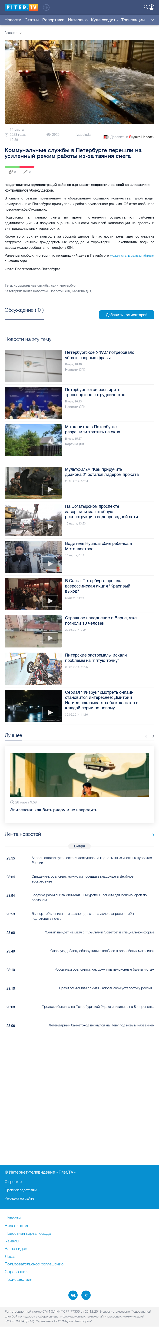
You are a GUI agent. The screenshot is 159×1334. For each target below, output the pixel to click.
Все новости (151, 835)
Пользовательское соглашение (34, 1264)
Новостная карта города (28, 1233)
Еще (151, 20)
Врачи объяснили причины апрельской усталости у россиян (106, 988)
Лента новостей (35, 291)
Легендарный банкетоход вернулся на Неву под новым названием (101, 1025)
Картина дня (81, 291)
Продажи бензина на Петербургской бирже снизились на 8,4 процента (98, 1006)
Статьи (32, 20)
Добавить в (128, 137)
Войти (151, 7)
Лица (9, 1256)
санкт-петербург (64, 286)
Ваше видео (16, 1249)
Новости (13, 20)
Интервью (78, 20)
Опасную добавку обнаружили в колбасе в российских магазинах (102, 951)
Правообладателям (21, 1190)
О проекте (13, 1181)
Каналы (12, 1241)
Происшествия (18, 1279)
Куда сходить (104, 20)
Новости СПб (60, 291)
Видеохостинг (18, 1226)
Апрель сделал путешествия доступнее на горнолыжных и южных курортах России (92, 860)
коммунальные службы (31, 286)
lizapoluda (83, 135)
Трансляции (133, 20)
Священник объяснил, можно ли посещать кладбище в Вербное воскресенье (82, 878)
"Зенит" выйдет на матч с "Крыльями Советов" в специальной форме (99, 932)
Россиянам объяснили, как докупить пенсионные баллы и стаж (104, 969)
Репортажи (53, 20)
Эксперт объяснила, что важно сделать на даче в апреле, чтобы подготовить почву (83, 916)
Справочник (16, 1272)
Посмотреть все (24, 315)
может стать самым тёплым (132, 255)
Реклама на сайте (19, 1198)
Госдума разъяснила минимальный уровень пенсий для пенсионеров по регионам (89, 897)
